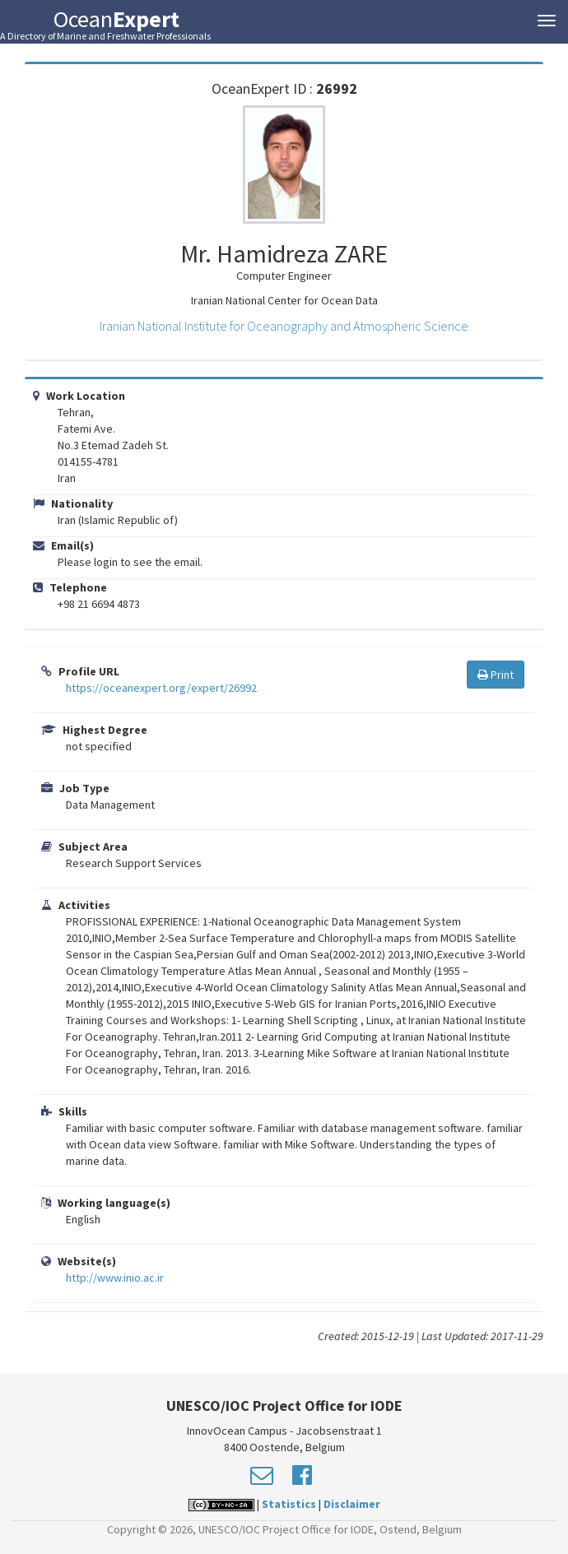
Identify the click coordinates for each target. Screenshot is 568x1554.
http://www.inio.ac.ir (115, 1277)
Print (495, 674)
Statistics (289, 1503)
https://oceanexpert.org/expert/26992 (161, 687)
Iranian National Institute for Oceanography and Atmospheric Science (284, 326)
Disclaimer (352, 1503)
